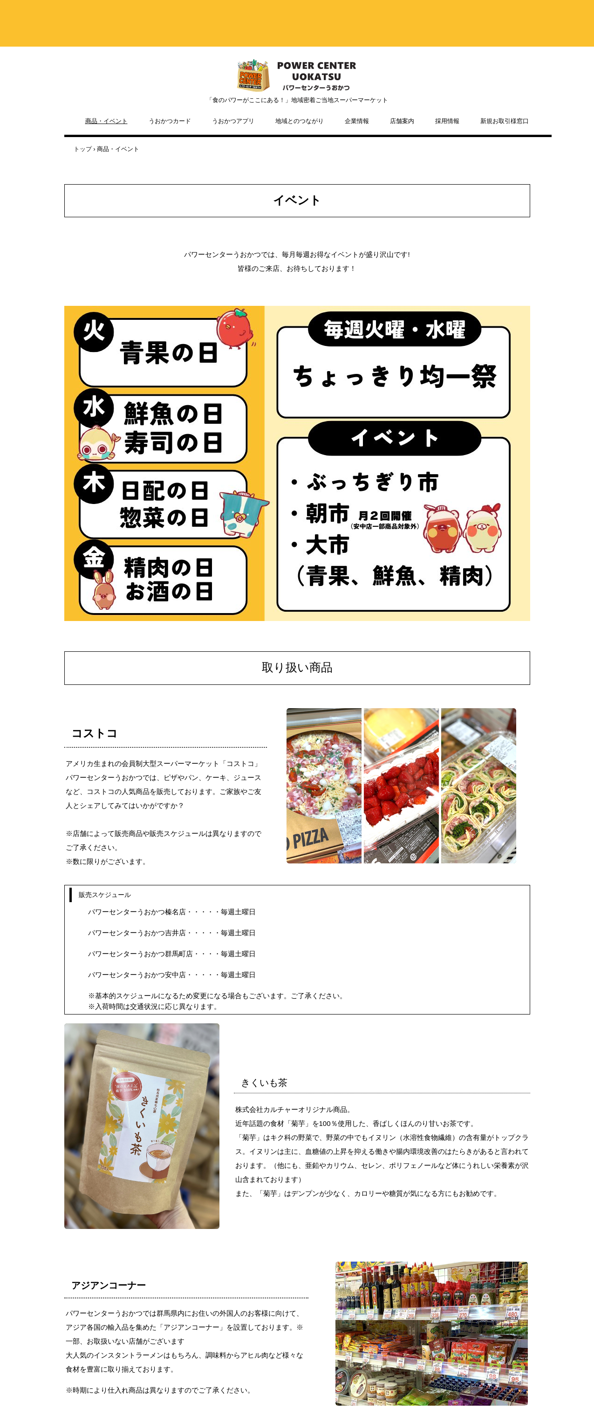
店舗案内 (402, 120)
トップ (83, 148)
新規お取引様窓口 (504, 120)
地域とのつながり (299, 120)
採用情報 (447, 120)
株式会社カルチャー (297, 76)
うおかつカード (170, 120)
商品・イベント (106, 120)
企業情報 (357, 120)
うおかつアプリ (233, 120)
